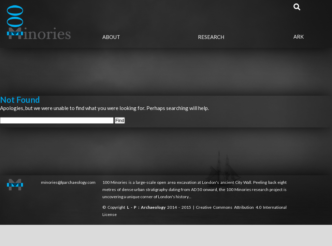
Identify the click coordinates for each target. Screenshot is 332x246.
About (111, 37)
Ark (298, 36)
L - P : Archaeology (147, 207)
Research (211, 37)
